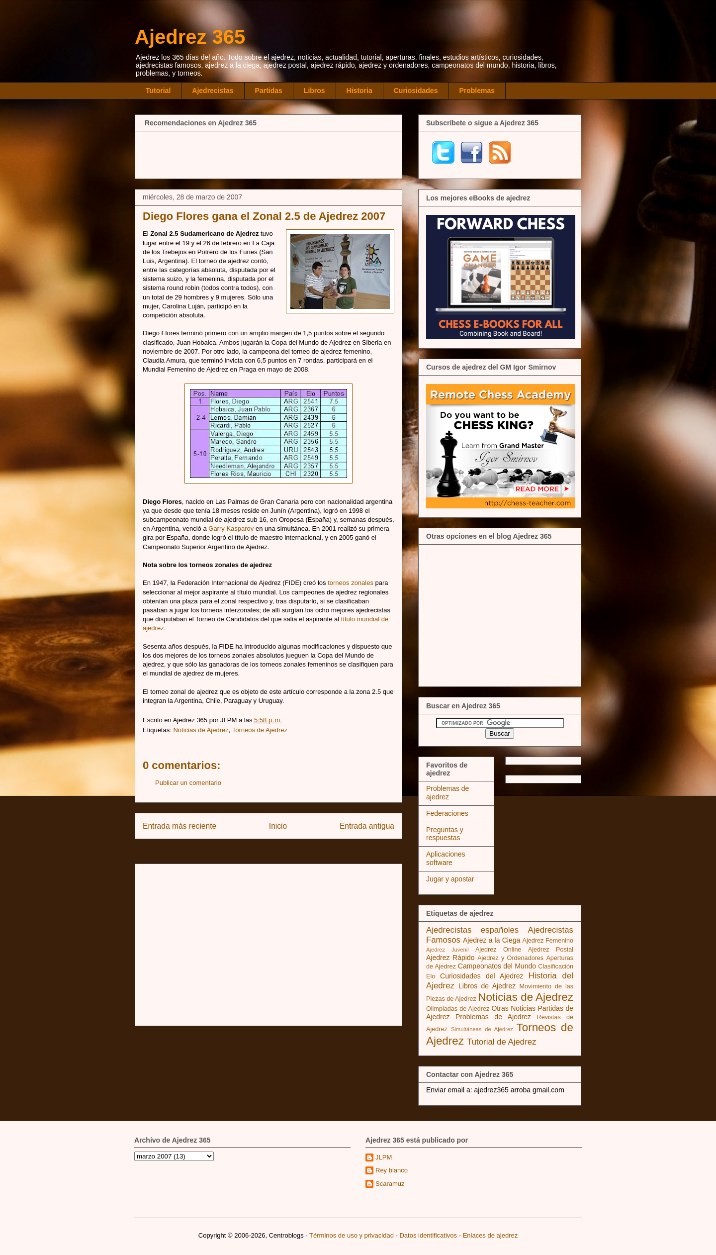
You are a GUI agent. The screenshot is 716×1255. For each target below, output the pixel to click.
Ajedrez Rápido (450, 958)
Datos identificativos (428, 1235)
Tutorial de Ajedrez (501, 1042)
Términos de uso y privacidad (351, 1235)
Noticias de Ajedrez (200, 730)
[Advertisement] (268, 154)
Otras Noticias (513, 1008)
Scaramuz (390, 1183)
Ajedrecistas (212, 91)
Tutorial (158, 91)
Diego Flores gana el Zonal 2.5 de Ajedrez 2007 (264, 216)
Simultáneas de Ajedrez (482, 1029)
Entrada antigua (367, 826)
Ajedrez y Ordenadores (510, 958)
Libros (314, 91)
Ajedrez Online (498, 949)
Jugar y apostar (450, 879)
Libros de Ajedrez (487, 986)
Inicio (278, 826)
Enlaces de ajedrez (490, 1235)
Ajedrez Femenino (548, 940)
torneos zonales (350, 582)
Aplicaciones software (445, 858)
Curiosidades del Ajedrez (482, 976)
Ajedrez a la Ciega (491, 940)
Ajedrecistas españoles (472, 930)
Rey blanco (391, 1170)
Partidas (268, 91)
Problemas (477, 91)
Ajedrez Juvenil (447, 950)
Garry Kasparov (231, 528)
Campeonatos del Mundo (497, 966)
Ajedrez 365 (190, 37)
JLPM (383, 1157)
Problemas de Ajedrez (493, 1017)
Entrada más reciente (179, 826)
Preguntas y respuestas (444, 834)
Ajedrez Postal (550, 949)
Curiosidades (416, 91)
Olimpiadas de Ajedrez (457, 1008)
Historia (359, 91)
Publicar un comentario (188, 782)
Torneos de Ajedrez (259, 730)
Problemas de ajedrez (447, 792)
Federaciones (447, 813)
